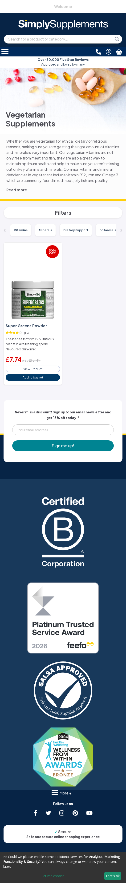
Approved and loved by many (63, 62)
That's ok (113, 876)
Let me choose (53, 876)
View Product (32, 369)
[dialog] (63, 867)
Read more (16, 189)
